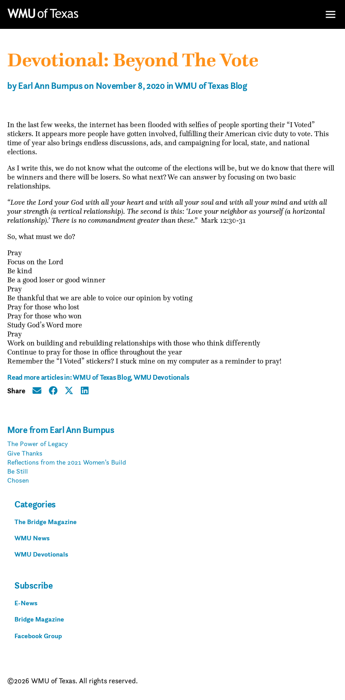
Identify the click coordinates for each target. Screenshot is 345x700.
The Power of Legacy (37, 443)
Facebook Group (38, 635)
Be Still (17, 471)
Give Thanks (24, 453)
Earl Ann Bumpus (50, 86)
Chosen (18, 480)
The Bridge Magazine (45, 521)
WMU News (32, 538)
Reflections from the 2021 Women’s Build (66, 462)
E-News (25, 603)
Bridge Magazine (39, 619)
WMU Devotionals (161, 377)
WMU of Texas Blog (211, 86)
